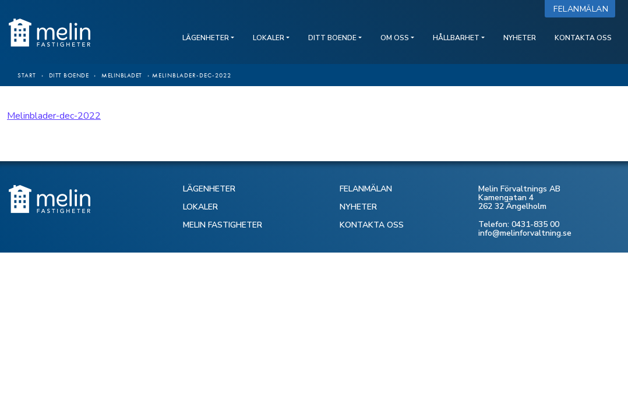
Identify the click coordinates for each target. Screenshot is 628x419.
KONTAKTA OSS (372, 224)
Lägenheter (205, 37)
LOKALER (200, 206)
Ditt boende (332, 37)
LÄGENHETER (209, 188)
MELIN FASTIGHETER (222, 224)
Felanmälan (583, 9)
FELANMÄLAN (366, 188)
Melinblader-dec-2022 (54, 115)
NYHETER (358, 206)
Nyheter (519, 37)
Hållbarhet (456, 37)
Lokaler (268, 37)
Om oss (394, 37)
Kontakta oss (583, 37)
